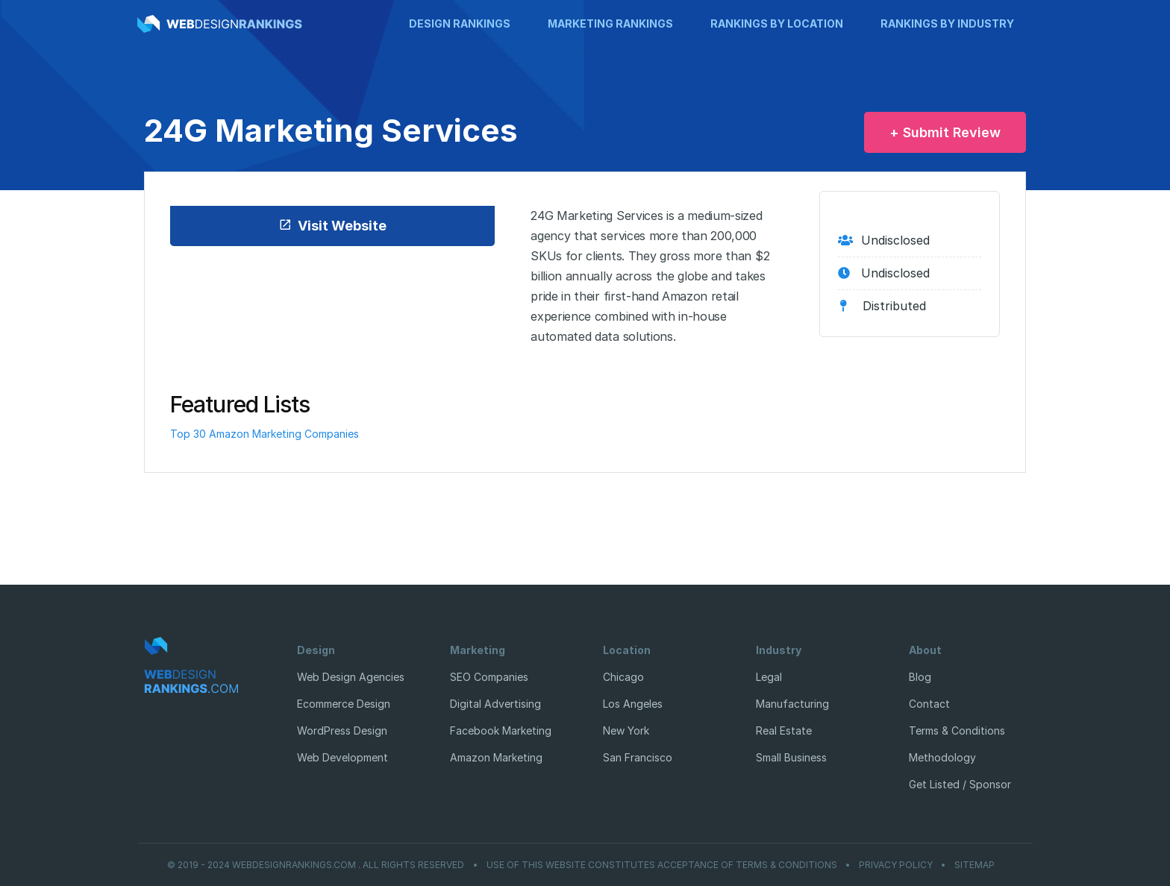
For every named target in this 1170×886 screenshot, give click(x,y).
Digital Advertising (495, 703)
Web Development (342, 757)
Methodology (942, 757)
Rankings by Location (776, 23)
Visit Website (332, 225)
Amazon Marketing (496, 757)
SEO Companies (489, 676)
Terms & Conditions (957, 730)
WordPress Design (342, 730)
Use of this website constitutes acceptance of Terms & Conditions (662, 865)
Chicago (623, 676)
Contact (929, 703)
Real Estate (784, 730)
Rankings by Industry (947, 23)
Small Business (791, 757)
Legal (769, 676)
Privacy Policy (896, 865)
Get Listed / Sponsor (960, 784)
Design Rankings (459, 23)
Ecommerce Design (343, 703)
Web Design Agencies (350, 676)
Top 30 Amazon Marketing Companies (264, 433)
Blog (920, 676)
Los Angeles (633, 703)
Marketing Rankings (610, 23)
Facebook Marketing (500, 730)
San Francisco (637, 757)
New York (626, 730)
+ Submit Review (945, 132)
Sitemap (974, 865)
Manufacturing (792, 703)
